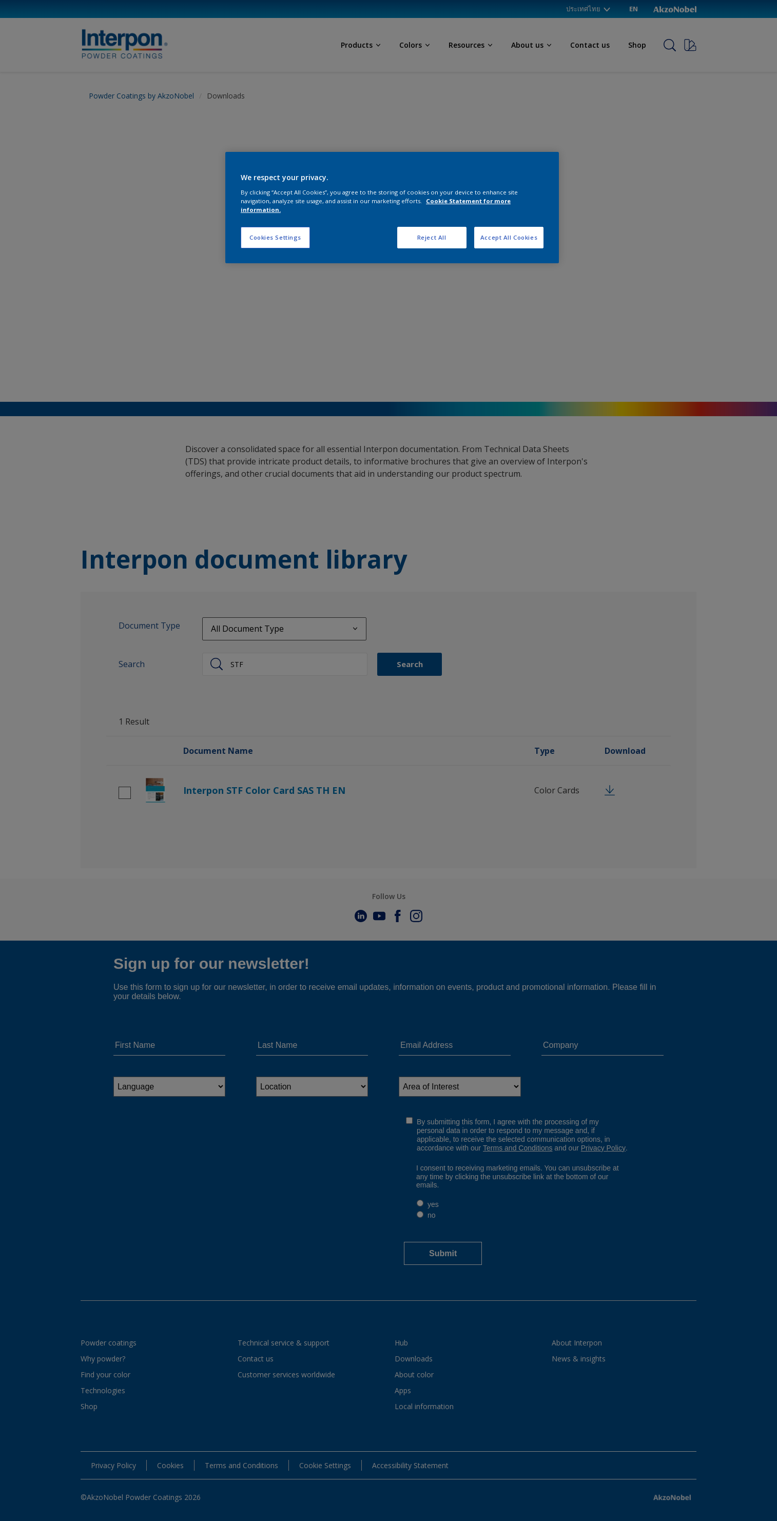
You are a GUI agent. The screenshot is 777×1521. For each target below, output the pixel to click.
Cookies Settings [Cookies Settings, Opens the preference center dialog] (275, 237)
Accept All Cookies (508, 237)
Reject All (431, 237)
